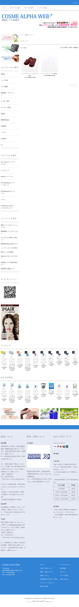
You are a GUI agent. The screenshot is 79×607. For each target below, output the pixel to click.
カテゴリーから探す (13, 8)
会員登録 (63, 568)
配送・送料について (46, 572)
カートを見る (64, 575)
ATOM (46, 586)
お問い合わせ (64, 579)
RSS (41, 586)
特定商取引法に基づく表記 (48, 579)
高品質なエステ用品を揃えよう (9, 263)
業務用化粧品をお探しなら (9, 244)
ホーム (4, 8)
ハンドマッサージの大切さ (9, 248)
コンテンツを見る (41, 8)
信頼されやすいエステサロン (9, 257)
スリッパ (31, 34)
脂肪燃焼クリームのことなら (9, 232)
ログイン (63, 572)
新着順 (75, 47)
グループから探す (28, 8)
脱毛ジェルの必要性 (7, 252)
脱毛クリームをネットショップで (9, 226)
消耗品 (26, 34)
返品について (44, 575)
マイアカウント (65, 564)
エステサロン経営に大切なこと (9, 238)
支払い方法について (46, 568)
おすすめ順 (63, 47)
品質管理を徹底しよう (8, 268)
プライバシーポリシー (47, 583)
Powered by (39, 601)
